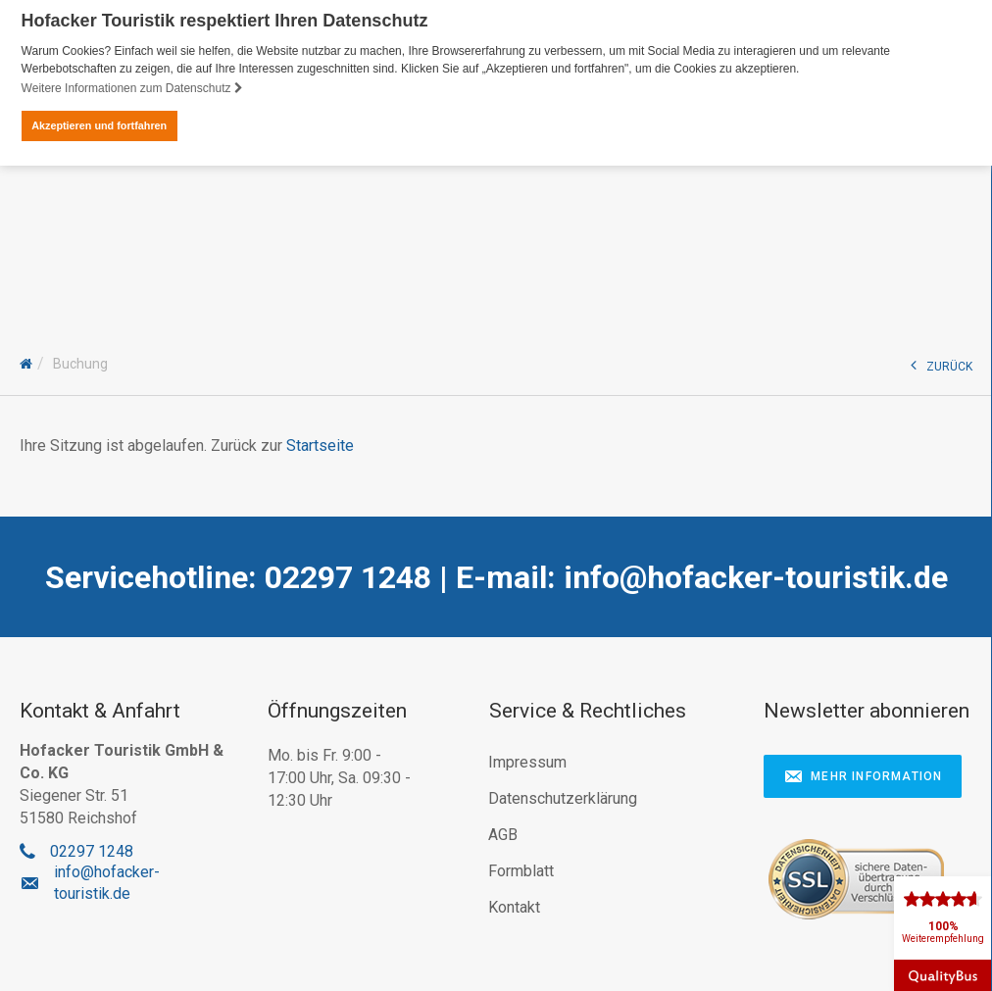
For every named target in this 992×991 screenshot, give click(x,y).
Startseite (320, 444)
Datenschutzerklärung (562, 797)
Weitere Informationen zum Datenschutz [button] (132, 88)
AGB (503, 833)
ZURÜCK (941, 364)
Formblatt (521, 870)
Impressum (527, 761)
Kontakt (514, 906)
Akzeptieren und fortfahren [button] (99, 125)
